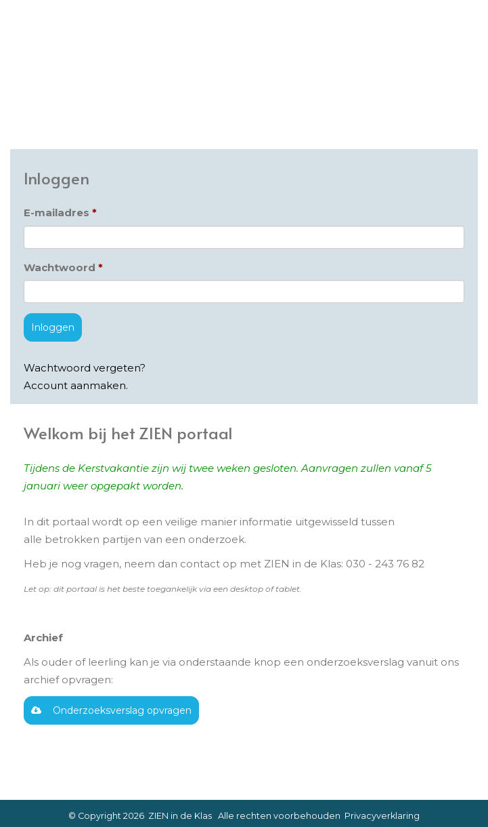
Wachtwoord (59, 267)
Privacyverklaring (382, 816)
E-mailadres (56, 212)
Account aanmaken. (76, 385)
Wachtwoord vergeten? (85, 367)
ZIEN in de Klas (180, 816)
